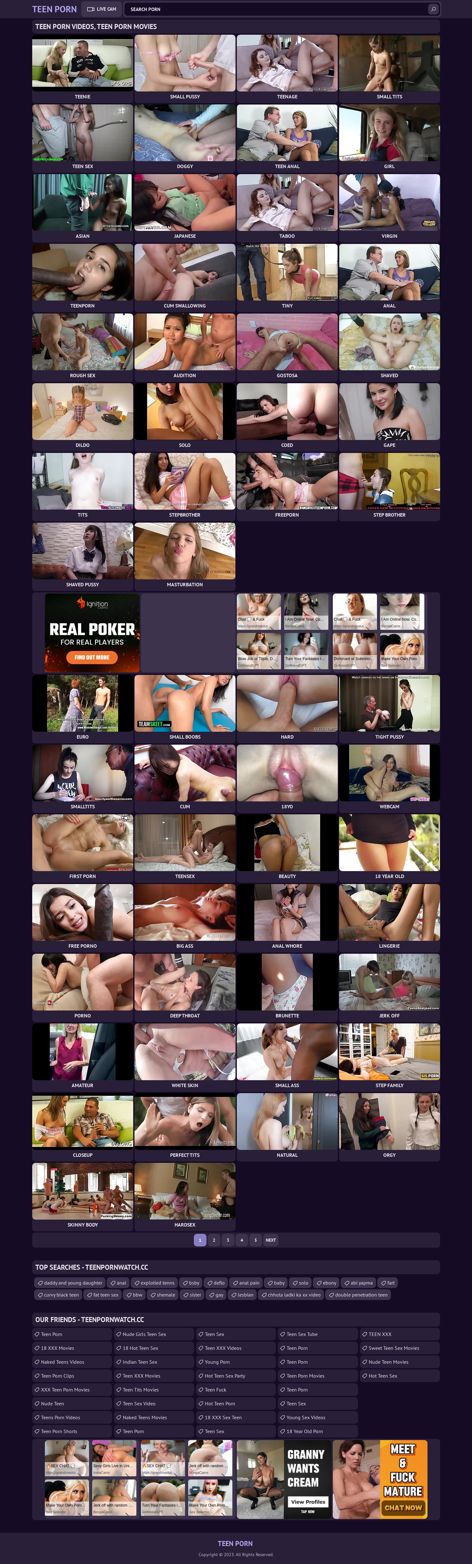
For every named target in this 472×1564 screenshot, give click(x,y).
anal (121, 1283)
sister (195, 1295)
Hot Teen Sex (383, 1376)
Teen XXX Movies (141, 1376)
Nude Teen (52, 1403)
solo (303, 1283)
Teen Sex (214, 1334)
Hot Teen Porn (220, 1403)
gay (219, 1295)
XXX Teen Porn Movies (65, 1389)
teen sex (214, 1431)
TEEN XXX (380, 1334)
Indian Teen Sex (140, 1362)
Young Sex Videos (306, 1417)
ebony (329, 1283)
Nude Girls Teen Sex (144, 1334)
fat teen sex (105, 1295)
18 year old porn (305, 1431)
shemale (166, 1295)
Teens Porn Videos (60, 1417)
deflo (219, 1283)
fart (391, 1283)
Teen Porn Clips (57, 1376)
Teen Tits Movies (141, 1389)
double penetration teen (361, 1295)
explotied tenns (158, 1283)
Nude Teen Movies (389, 1362)
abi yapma (362, 1283)
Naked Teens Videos (62, 1362)
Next (271, 1240)
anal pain (249, 1283)
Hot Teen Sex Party (225, 1376)
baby (279, 1283)
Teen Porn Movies (306, 1376)
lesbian (246, 1295)
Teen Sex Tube (302, 1334)
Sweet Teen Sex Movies (394, 1348)
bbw (137, 1295)
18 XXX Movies (57, 1348)
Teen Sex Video (139, 1403)
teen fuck (215, 1389)
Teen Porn (51, 1334)
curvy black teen (61, 1295)
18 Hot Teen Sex (140, 1348)
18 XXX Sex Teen (223, 1417)
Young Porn (217, 1362)
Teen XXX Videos (223, 1348)
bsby (194, 1283)
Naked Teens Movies (145, 1417)
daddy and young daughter (73, 1283)
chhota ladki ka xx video (294, 1295)
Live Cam (106, 9)
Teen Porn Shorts (59, 1431)
